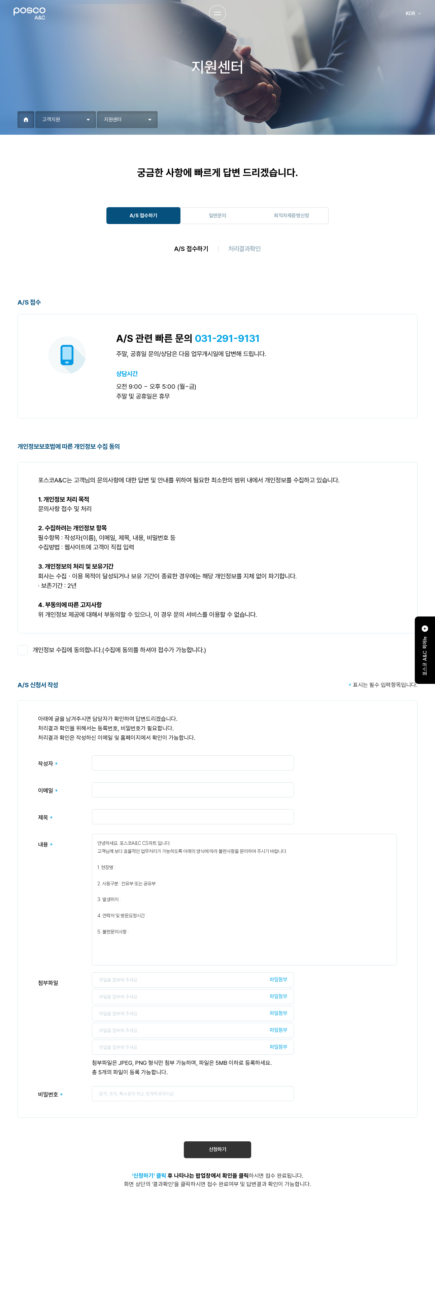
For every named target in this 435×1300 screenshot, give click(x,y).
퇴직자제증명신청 (291, 216)
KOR (414, 13)
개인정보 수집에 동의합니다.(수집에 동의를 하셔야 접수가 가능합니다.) (119, 650)
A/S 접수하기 (143, 216)
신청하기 (217, 1149)
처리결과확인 (244, 249)
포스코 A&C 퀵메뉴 (425, 650)
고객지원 (51, 120)
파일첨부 (278, 979)
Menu (217, 13)
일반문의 (217, 216)
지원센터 (113, 120)
